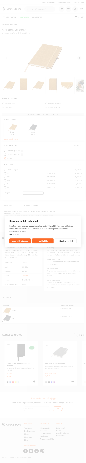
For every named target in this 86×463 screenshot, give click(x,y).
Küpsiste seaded (66, 241)
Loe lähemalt (14, 234)
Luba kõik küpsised (20, 241)
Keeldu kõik (43, 241)
